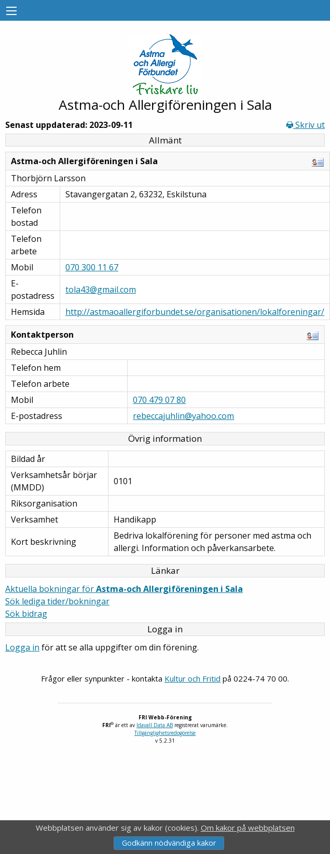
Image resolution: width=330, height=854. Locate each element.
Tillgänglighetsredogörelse (165, 732)
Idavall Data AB (154, 725)
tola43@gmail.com (100, 289)
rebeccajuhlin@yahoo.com (183, 416)
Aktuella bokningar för (124, 589)
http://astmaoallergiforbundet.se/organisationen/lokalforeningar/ (194, 311)
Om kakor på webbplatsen (248, 827)
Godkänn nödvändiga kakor (169, 843)
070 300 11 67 (91, 267)
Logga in (22, 647)
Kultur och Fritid (192, 678)
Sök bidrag (26, 613)
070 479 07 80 (159, 400)
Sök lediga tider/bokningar (57, 601)
